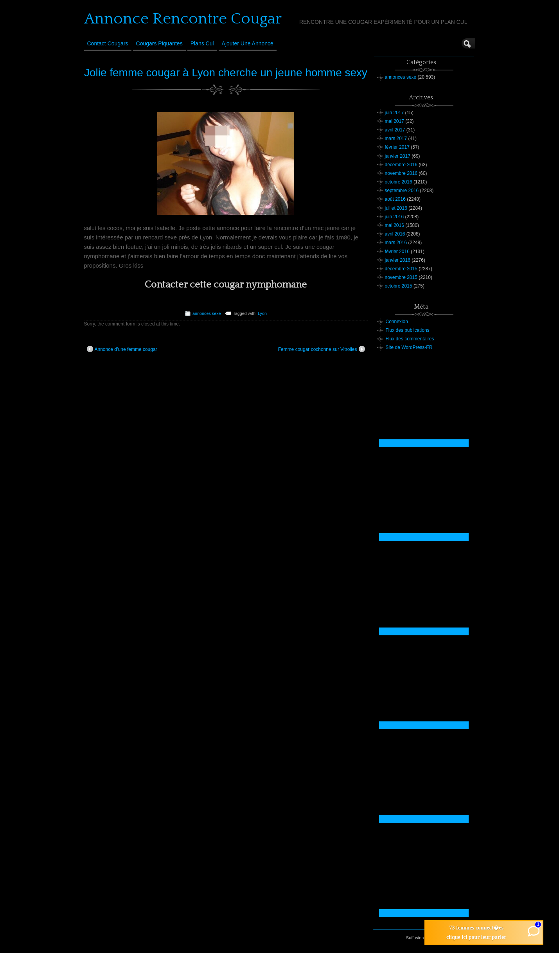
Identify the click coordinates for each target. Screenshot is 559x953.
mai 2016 (394, 225)
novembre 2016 (401, 173)
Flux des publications (408, 330)
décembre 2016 (401, 164)
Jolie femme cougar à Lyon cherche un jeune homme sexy (225, 73)
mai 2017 (394, 121)
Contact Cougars (107, 43)
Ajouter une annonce (247, 43)
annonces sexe (206, 313)
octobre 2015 (398, 286)
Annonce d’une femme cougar (122, 349)
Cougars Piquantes (159, 43)
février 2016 (397, 251)
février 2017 (397, 147)
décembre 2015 (401, 269)
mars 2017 (396, 138)
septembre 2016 (402, 190)
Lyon (262, 313)
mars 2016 (396, 242)
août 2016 (395, 199)
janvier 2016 (397, 260)
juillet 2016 (396, 208)
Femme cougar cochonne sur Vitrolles (321, 349)
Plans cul (202, 43)
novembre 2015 (401, 277)
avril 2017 (395, 130)
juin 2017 (394, 112)
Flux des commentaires (410, 339)
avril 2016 (395, 234)
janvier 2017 (397, 156)
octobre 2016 (398, 182)
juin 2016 (394, 216)
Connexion (397, 321)
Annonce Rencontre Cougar (183, 18)
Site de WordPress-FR (409, 347)
